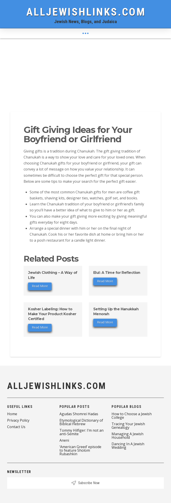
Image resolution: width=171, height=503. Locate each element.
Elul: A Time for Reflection (116, 273)
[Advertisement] (85, 72)
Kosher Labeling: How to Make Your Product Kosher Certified (52, 314)
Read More (40, 286)
